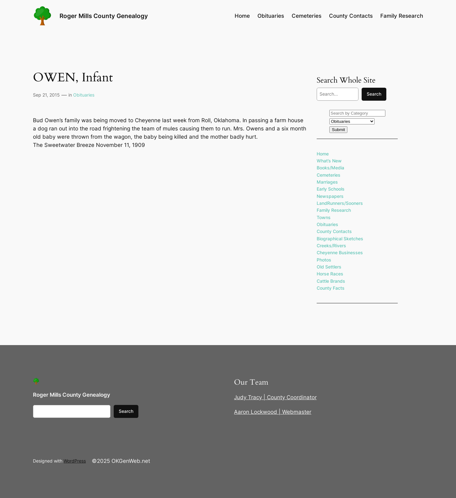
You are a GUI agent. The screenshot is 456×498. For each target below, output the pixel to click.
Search (374, 94)
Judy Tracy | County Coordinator (275, 397)
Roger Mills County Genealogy (104, 15)
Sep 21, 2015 (46, 95)
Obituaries (83, 95)
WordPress (75, 460)
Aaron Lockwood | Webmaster (272, 412)
